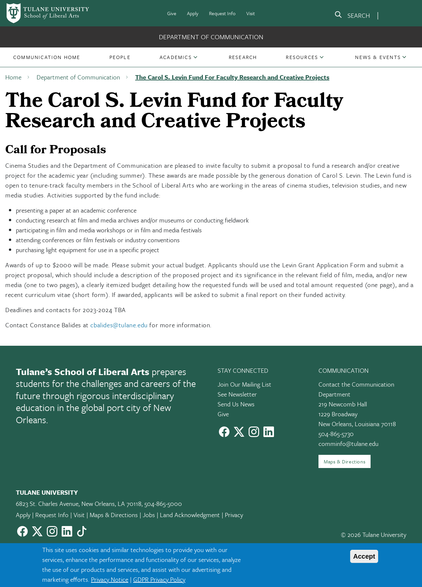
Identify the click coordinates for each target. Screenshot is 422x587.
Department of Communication (211, 37)
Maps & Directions (344, 461)
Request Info (222, 13)
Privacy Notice (109, 579)
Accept (364, 556)
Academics (176, 57)
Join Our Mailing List (244, 384)
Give (171, 13)
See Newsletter (237, 394)
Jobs (149, 514)
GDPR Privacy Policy (159, 579)
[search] (352, 16)
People (120, 57)
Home (13, 77)
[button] (46, 57)
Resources (302, 57)
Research (243, 57)
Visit (250, 13)
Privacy (234, 514)
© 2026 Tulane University (373, 534)
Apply (192, 13)
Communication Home (46, 57)
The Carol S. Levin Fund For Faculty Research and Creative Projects (232, 77)
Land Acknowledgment (190, 514)
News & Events (378, 57)
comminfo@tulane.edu (348, 443)
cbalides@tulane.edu (118, 324)
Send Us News (236, 403)
